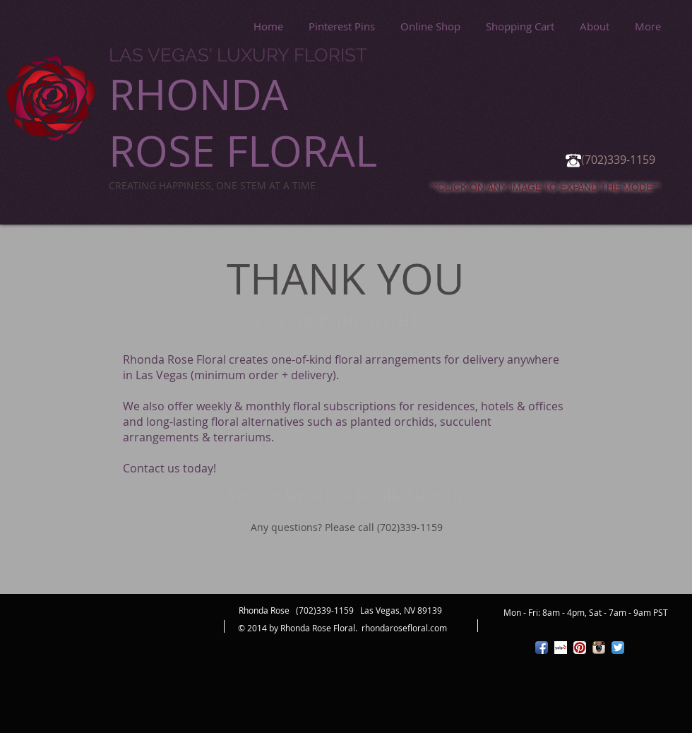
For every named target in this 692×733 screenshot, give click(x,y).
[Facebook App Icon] (541, 647)
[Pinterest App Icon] (579, 647)
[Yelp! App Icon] (560, 647)
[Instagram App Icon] (598, 647)
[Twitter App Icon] (618, 647)
